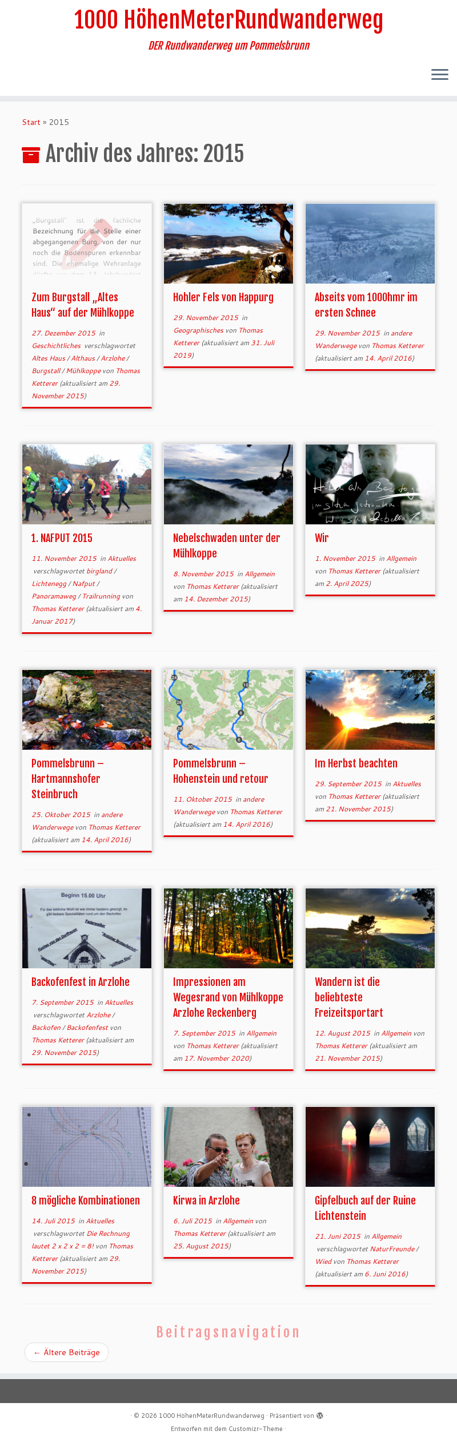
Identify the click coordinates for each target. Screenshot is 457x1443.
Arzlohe (113, 358)
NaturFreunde (393, 1249)
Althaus (84, 358)
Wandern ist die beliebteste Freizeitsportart (349, 997)
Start (31, 122)
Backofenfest (88, 1027)
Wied (324, 1261)
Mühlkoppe (84, 370)
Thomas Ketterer (397, 345)
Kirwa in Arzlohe (206, 1200)
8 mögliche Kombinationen (85, 1200)
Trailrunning (102, 596)
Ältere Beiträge (66, 1352)
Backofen (46, 1027)
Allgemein (259, 574)
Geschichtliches (56, 345)
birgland (100, 571)
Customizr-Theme (255, 1428)
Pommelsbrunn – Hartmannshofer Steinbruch (67, 779)
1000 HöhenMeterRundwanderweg (228, 20)
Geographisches (199, 330)
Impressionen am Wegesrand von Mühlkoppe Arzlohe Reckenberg (228, 997)
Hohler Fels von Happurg (223, 297)
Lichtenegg (49, 583)
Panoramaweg (54, 596)
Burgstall (46, 370)
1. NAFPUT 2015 (62, 538)
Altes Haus (49, 358)
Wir (322, 538)
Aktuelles (121, 558)
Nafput (84, 583)
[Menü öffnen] (439, 75)
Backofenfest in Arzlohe (80, 982)
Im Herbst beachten (356, 763)
